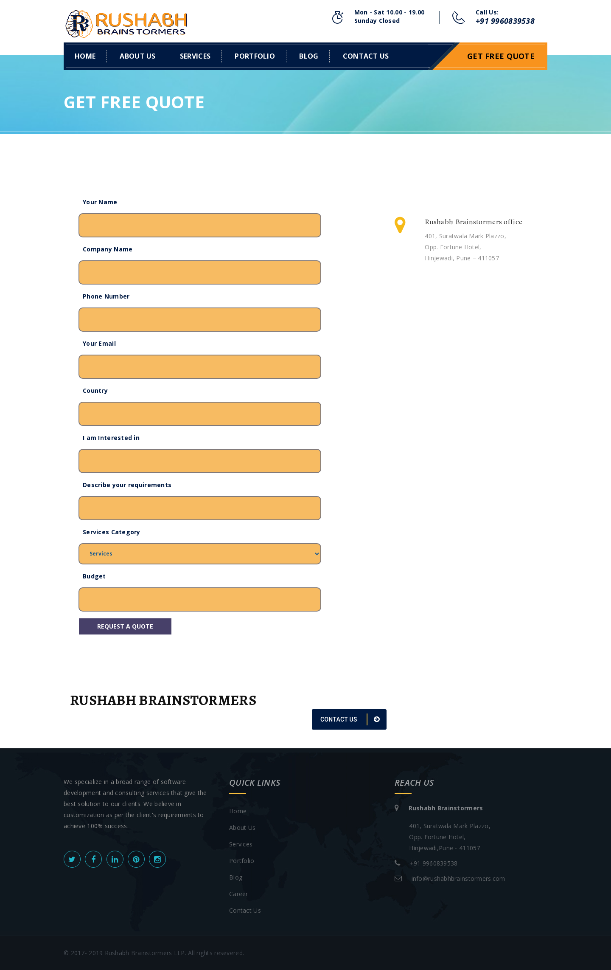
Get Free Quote (501, 56)
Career (238, 894)
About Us (137, 56)
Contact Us (245, 910)
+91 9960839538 (505, 21)
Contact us (366, 56)
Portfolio (255, 56)
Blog (308, 56)
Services (195, 56)
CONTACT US (350, 719)
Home (85, 56)
